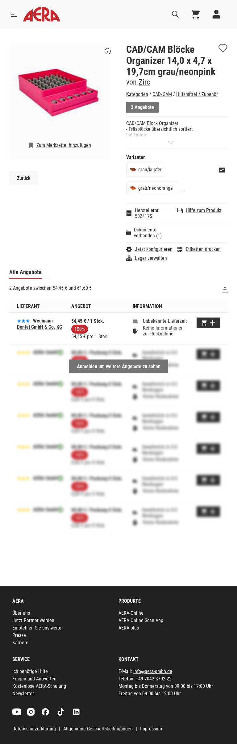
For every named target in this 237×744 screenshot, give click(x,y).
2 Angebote (142, 107)
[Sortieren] (225, 290)
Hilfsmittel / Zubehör (197, 94)
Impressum (151, 729)
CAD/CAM (162, 94)
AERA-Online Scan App (140, 620)
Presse (19, 635)
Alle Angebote (25, 272)
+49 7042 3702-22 (154, 679)
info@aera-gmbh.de (152, 671)
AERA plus (128, 628)
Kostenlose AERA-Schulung (39, 686)
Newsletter (23, 693)
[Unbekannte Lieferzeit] (135, 321)
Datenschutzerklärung (34, 729)
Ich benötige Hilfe (30, 671)
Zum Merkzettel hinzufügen (63, 145)
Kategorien (137, 94)
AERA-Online (130, 613)
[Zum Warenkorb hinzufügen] (208, 323)
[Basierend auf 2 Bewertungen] (23, 320)
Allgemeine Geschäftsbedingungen (98, 729)
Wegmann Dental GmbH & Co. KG (39, 324)
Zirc (144, 82)
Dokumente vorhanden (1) (148, 233)
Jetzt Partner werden (33, 620)
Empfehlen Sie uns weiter (37, 628)
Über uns (21, 613)
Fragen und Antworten (34, 679)
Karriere (20, 643)
